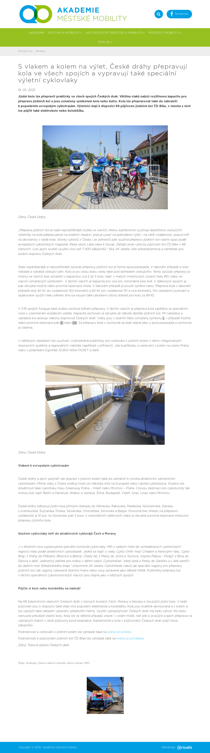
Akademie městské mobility (59, 747)
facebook (179, 14)
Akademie (36, 32)
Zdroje (105, 42)
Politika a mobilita (65, 32)
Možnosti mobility (164, 32)
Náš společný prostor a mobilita (115, 32)
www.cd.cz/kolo (119, 632)
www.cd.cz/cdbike (130, 638)
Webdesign (176, 747)
